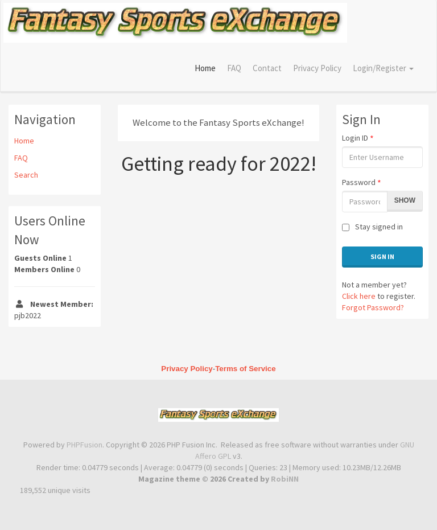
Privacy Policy (317, 68)
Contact (267, 68)
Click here (359, 296)
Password (361, 182)
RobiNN (285, 479)
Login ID (357, 138)
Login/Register (383, 68)
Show (404, 200)
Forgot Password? (373, 307)
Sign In (382, 256)
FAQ (234, 68)
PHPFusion (84, 444)
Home (205, 68)
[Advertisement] (218, 260)
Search (26, 175)
